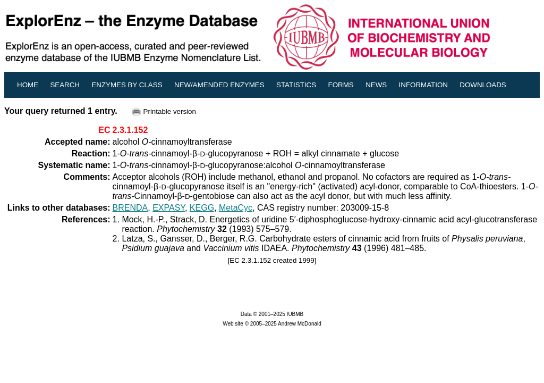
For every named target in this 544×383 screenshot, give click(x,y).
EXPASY (168, 207)
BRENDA (130, 207)
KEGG (202, 207)
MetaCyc (235, 207)
